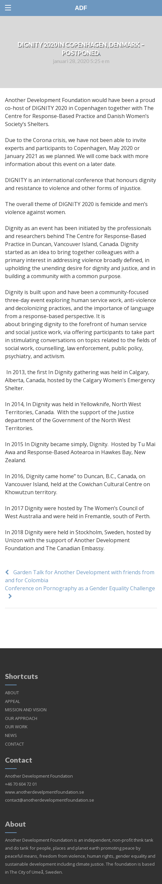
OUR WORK (16, 719)
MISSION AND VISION (26, 702)
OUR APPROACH (21, 710)
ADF (81, 8)
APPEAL (12, 693)
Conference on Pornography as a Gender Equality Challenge (80, 588)
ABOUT (12, 685)
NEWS (11, 727)
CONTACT (14, 736)
